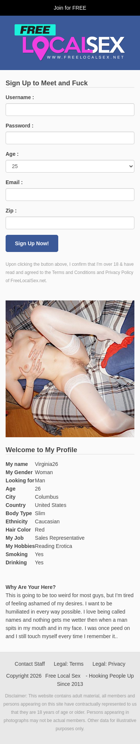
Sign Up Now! (32, 243)
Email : (14, 182)
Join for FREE (70, 8)
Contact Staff (30, 664)
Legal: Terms (69, 664)
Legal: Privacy (109, 664)
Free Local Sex (62, 676)
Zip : (11, 211)
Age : (12, 154)
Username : (20, 97)
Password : (20, 126)
